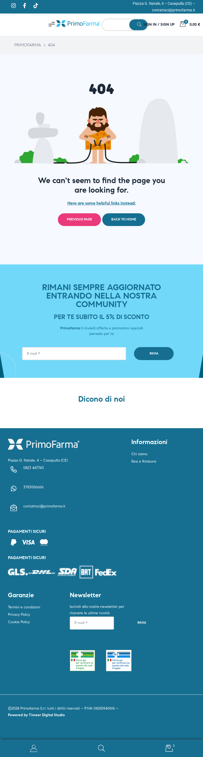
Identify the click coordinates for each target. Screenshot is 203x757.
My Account (34, 748)
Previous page (79, 219)
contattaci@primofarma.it (173, 10)
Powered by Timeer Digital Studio (36, 715)
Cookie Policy (19, 622)
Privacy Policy (19, 614)
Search (101, 748)
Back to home (123, 219)
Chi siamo (139, 454)
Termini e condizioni (24, 607)
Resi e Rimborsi (143, 461)
